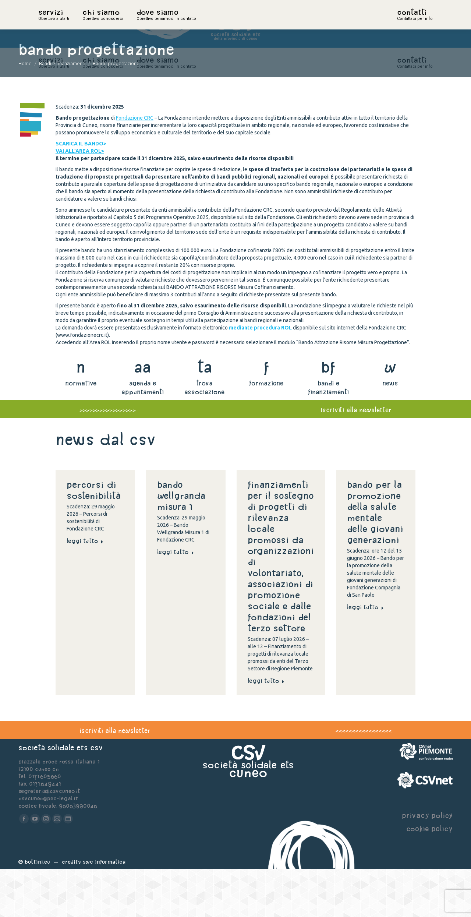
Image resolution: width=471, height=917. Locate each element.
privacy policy (427, 863)
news (390, 431)
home (46, 24)
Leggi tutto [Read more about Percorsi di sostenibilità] (85, 589)
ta (204, 414)
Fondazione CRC (134, 166)
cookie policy (429, 876)
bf (328, 414)
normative (80, 431)
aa (142, 414)
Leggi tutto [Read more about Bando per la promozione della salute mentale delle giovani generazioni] (365, 655)
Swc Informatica (104, 909)
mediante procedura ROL (260, 375)
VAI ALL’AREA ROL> (80, 199)
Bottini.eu (37, 909)
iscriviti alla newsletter (356, 458)
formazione (266, 431)
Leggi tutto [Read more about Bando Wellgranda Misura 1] (175, 600)
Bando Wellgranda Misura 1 (181, 543)
